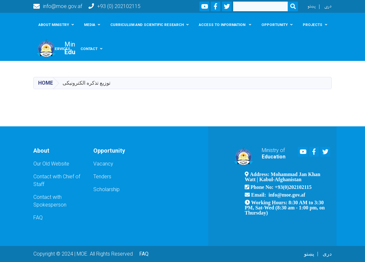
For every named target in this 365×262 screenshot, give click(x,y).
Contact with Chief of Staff (56, 180)
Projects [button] (312, 24)
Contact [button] (89, 48)
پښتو (312, 6)
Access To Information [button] (222, 24)
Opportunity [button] (274, 24)
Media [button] (89, 24)
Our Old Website (51, 164)
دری (328, 6)
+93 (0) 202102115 (114, 6)
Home (45, 83)
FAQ (38, 218)
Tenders (102, 176)
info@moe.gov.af (57, 6)
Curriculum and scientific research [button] (147, 24)
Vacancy (103, 164)
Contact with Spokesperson (49, 201)
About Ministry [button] (53, 24)
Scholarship (106, 189)
